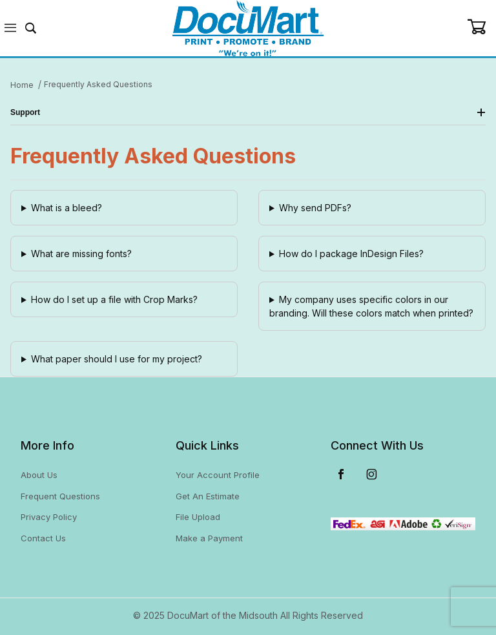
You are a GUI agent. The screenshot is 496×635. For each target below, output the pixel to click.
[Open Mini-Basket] (481, 27)
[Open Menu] (10, 28)
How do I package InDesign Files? (351, 253)
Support (248, 112)
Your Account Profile (218, 475)
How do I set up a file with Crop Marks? (114, 299)
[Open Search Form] (31, 28)
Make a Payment (209, 538)
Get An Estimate (208, 496)
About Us (39, 475)
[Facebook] (341, 474)
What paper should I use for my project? (116, 358)
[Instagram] (371, 474)
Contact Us (43, 538)
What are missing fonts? (81, 253)
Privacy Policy (49, 517)
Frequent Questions (60, 496)
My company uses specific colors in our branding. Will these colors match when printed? (371, 306)
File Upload (198, 517)
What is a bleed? (66, 207)
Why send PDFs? (315, 207)
